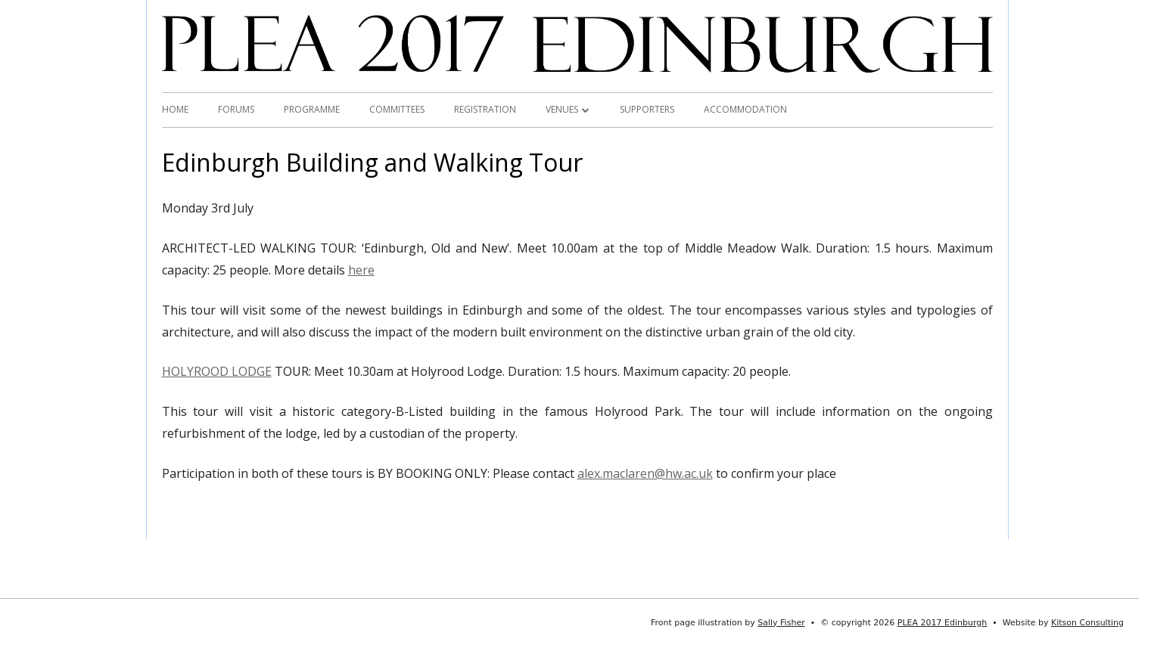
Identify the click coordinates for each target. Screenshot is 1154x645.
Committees (397, 109)
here (361, 270)
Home (175, 109)
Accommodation (745, 109)
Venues (562, 109)
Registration (485, 109)
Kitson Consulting (1087, 623)
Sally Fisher (780, 623)
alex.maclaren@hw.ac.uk (645, 473)
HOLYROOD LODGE (217, 371)
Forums (236, 109)
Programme (312, 109)
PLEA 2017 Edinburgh (942, 623)
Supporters (647, 109)
